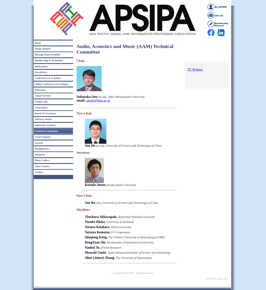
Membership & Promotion (49, 60)
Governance (41, 107)
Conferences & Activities (48, 78)
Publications (41, 66)
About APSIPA (43, 48)
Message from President (47, 54)
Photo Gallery (42, 160)
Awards (39, 142)
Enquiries (40, 154)
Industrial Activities (45, 125)
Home (38, 43)
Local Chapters (43, 136)
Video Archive (42, 166)
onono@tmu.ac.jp (98, 100)
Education (40, 89)
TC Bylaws (194, 69)
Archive (39, 172)
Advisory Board (43, 119)
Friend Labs (41, 101)
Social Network (43, 95)
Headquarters (42, 148)
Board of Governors (45, 113)
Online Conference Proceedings (51, 84)
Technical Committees (46, 131)
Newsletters (41, 72)
